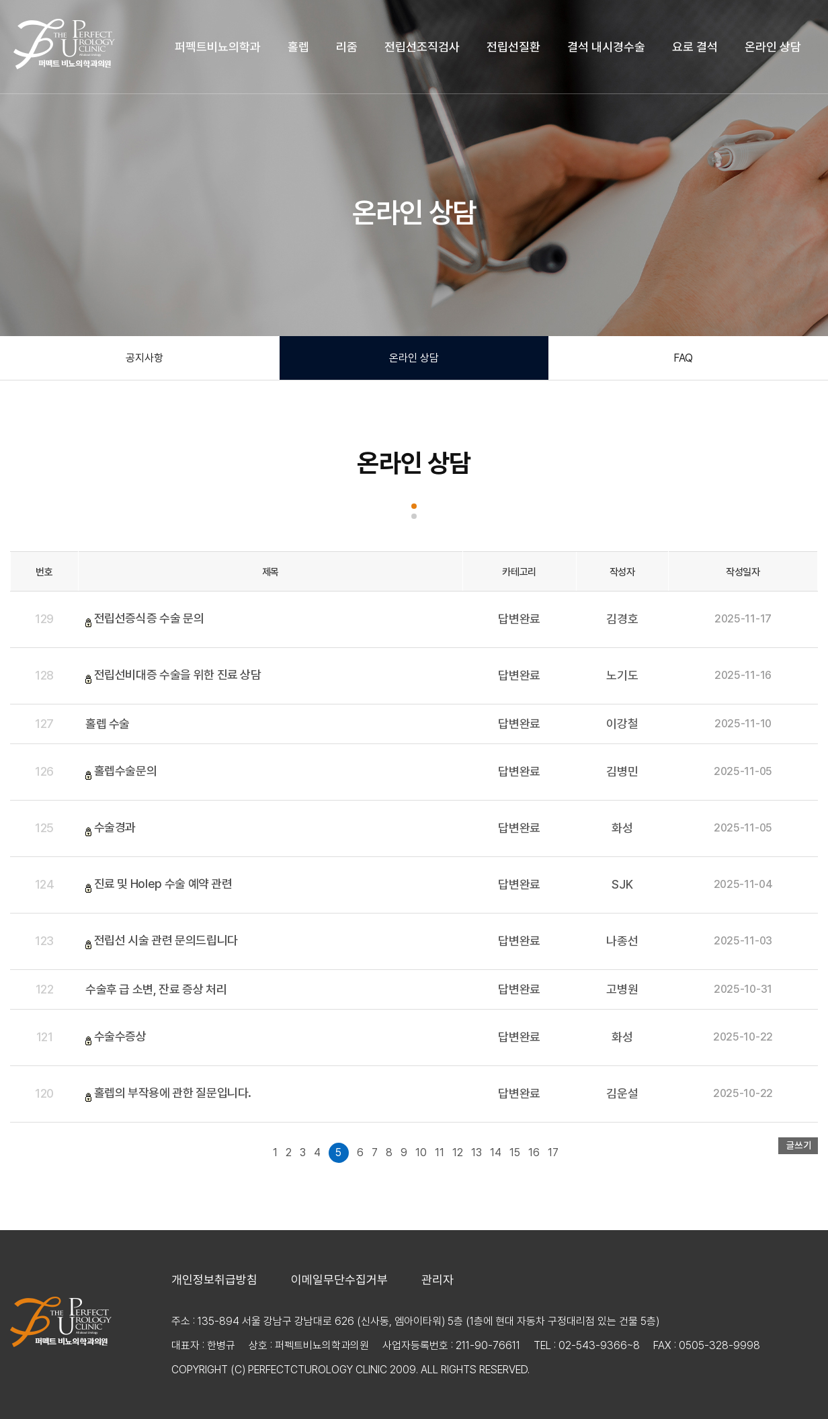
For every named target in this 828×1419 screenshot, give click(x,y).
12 (457, 1152)
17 (553, 1152)
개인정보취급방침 (214, 1280)
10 (421, 1152)
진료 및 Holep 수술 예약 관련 (163, 884)
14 (495, 1152)
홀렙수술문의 (125, 771)
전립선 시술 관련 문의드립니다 (166, 940)
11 (439, 1152)
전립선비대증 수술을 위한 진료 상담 (177, 674)
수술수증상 (120, 1036)
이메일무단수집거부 (339, 1280)
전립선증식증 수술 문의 (149, 618)
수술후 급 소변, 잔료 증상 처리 (156, 989)
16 (534, 1152)
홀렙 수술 (107, 724)
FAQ (683, 358)
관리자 (437, 1280)
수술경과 (115, 827)
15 (514, 1152)
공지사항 (144, 358)
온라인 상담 (414, 358)
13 (476, 1152)
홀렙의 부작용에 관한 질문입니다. (173, 1093)
